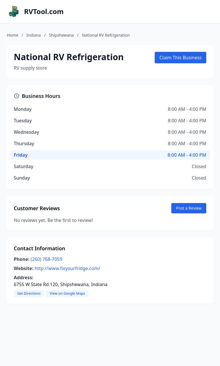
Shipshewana (61, 35)
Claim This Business (180, 57)
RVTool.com (44, 11)
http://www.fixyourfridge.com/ (67, 268)
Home (12, 35)
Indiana (33, 35)
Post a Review (189, 208)
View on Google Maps (67, 293)
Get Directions (28, 293)
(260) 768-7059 (46, 259)
